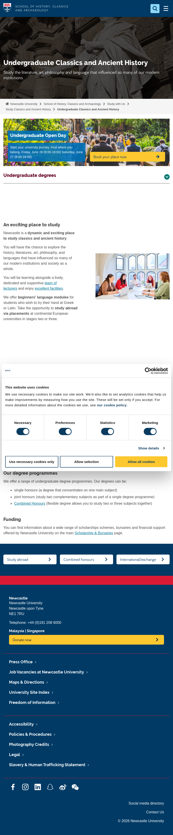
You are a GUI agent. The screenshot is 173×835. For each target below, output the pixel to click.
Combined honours (79, 559)
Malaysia (16, 631)
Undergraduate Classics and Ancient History (88, 109)
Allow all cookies (141, 462)
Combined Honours (29, 503)
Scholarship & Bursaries (94, 533)
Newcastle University (23, 104)
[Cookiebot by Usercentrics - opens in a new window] (148, 370)
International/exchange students (138, 560)
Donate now (22, 639)
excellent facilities (49, 288)
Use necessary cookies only (31, 462)
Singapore (36, 631)
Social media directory (146, 803)
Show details (148, 448)
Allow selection (86, 462)
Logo (7, 8)
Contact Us (155, 812)
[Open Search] (154, 8)
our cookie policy (112, 405)
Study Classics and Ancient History (28, 109)
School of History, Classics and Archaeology (72, 104)
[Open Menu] (165, 8)
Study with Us (116, 104)
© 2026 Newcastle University (141, 821)
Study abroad (17, 559)
